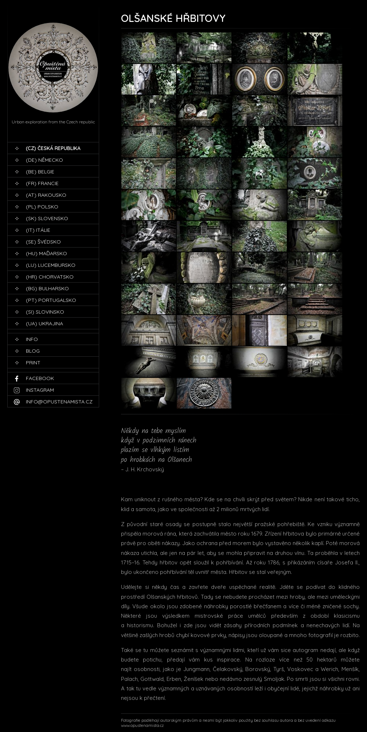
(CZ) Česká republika (53, 148)
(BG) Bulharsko (47, 288)
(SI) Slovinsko (45, 311)
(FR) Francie (42, 183)
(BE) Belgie (40, 171)
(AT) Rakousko (46, 195)
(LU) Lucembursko (50, 265)
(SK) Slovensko (47, 218)
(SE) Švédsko (43, 241)
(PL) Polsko (42, 206)
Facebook (40, 378)
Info (32, 339)
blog (33, 351)
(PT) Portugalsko (51, 300)
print (33, 362)
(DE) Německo (44, 160)
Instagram (40, 390)
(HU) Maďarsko (46, 253)
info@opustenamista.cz (59, 401)
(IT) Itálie (38, 230)
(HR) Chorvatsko (50, 276)
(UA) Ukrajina (44, 323)
